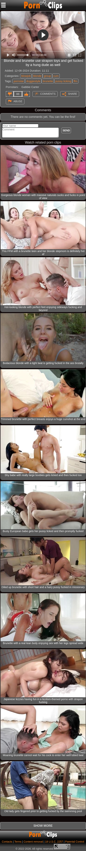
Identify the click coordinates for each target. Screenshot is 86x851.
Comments (48, 93)
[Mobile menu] (3, 5)
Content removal (33, 841)
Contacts (7, 841)
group (47, 75)
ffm (75, 81)
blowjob (26, 75)
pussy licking (63, 81)
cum (56, 75)
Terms (17, 841)
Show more (43, 825)
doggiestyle (33, 81)
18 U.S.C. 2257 (54, 841)
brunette (48, 81)
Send (66, 130)
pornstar (19, 81)
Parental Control (74, 841)
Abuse (18, 101)
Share (72, 93)
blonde (37, 75)
